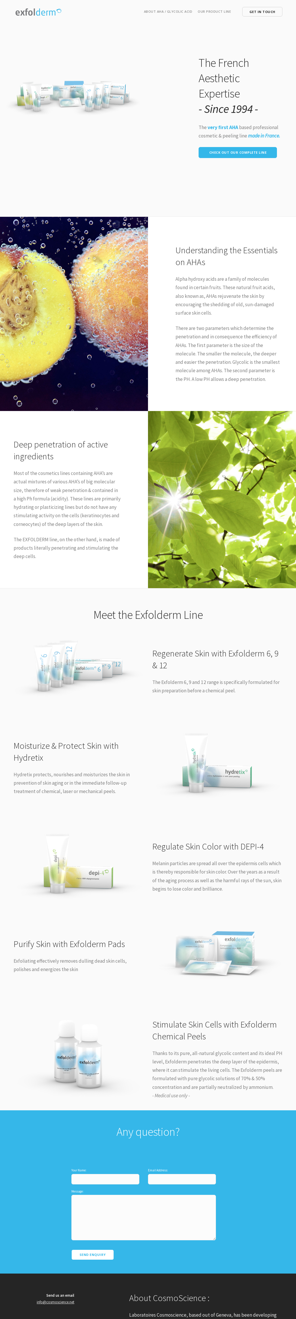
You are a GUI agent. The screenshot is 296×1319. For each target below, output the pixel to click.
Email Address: (158, 1164)
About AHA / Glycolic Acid (168, 11)
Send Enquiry (92, 1242)
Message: (77, 1184)
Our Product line (214, 11)
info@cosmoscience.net (55, 1289)
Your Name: (78, 1164)
